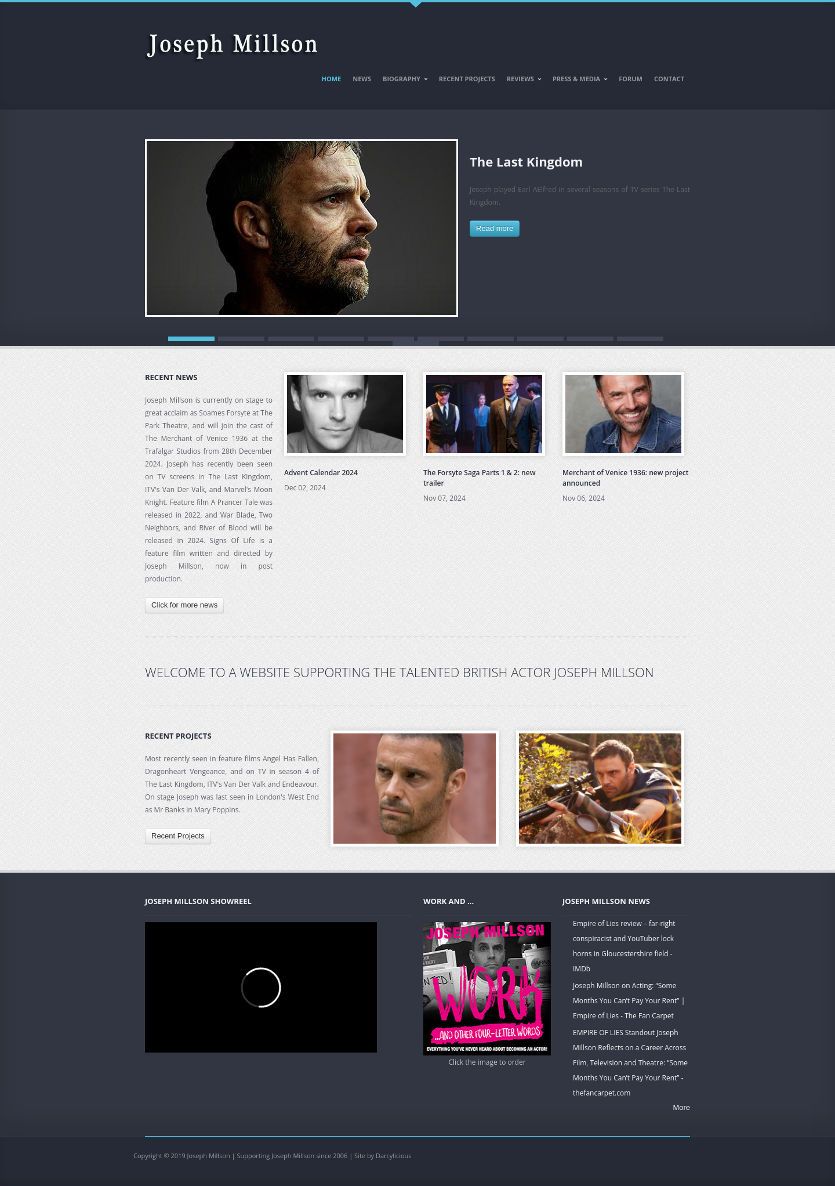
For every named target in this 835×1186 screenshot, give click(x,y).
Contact (669, 78)
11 (416, 343)
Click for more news (184, 605)
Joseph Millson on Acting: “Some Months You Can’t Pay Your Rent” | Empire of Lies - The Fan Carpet (629, 1001)
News (362, 78)
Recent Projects (467, 78)
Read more (494, 228)
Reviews (521, 80)
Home (332, 78)
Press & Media (577, 80)
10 (640, 339)
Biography (403, 80)
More (681, 1107)
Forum (630, 78)
